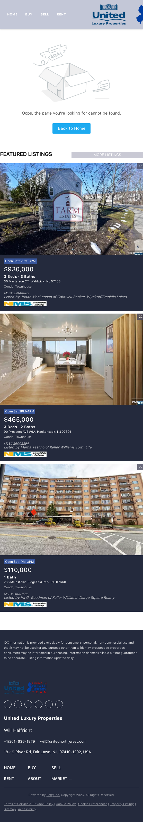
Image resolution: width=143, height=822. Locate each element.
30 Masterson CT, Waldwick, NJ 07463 (32, 281)
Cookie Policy (66, 804)
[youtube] (49, 704)
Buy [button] (29, 14)
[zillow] (28, 704)
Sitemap (10, 809)
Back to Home (71, 128)
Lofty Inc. (53, 795)
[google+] (59, 704)
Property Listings (122, 804)
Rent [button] (61, 14)
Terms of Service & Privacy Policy (28, 804)
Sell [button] (45, 14)
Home (12, 14)
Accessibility (27, 809)
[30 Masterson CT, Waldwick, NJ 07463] (71, 209)
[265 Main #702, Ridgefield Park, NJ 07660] (71, 510)
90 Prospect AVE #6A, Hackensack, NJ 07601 (37, 432)
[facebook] (8, 704)
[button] (16, 768)
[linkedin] (18, 704)
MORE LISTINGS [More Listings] (107, 155)
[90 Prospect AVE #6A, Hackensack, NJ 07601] (71, 359)
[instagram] (38, 704)
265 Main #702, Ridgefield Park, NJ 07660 (35, 582)
